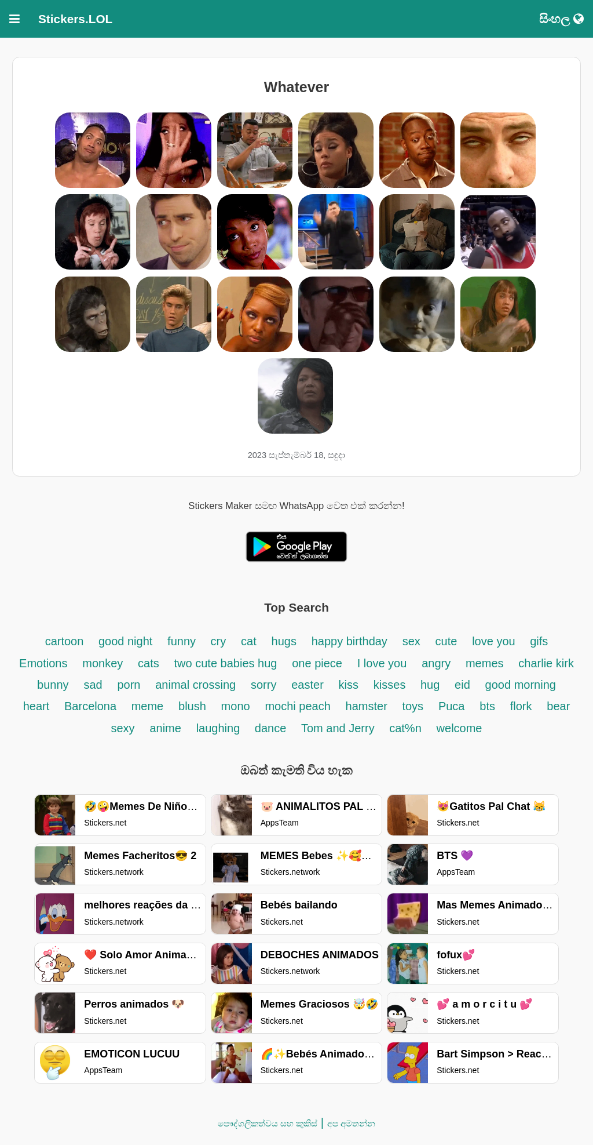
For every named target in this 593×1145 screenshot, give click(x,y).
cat (249, 641)
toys (412, 706)
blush (192, 706)
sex (411, 641)
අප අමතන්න (351, 1123)
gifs (539, 641)
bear (558, 706)
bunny (53, 684)
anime (165, 728)
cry (218, 641)
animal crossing (195, 684)
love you (495, 641)
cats (148, 663)
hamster (368, 706)
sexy (123, 728)
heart (36, 706)
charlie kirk (546, 663)
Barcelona (92, 706)
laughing (219, 728)
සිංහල (561, 19)
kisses (391, 684)
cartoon (66, 641)
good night (125, 641)
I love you (382, 663)
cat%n (405, 728)
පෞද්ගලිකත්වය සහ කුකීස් (267, 1123)
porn (128, 684)
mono (235, 706)
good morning (520, 684)
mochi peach (297, 706)
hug (430, 684)
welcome (459, 728)
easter (307, 684)
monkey (102, 663)
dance (272, 728)
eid (462, 684)
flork (521, 706)
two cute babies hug (225, 663)
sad (92, 684)
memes (485, 663)
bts (487, 706)
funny (183, 641)
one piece (317, 663)
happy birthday (349, 641)
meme (147, 706)
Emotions (43, 663)
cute (446, 641)
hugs (284, 641)
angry (436, 663)
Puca (451, 706)
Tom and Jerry (339, 728)
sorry (263, 684)
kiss (348, 684)
